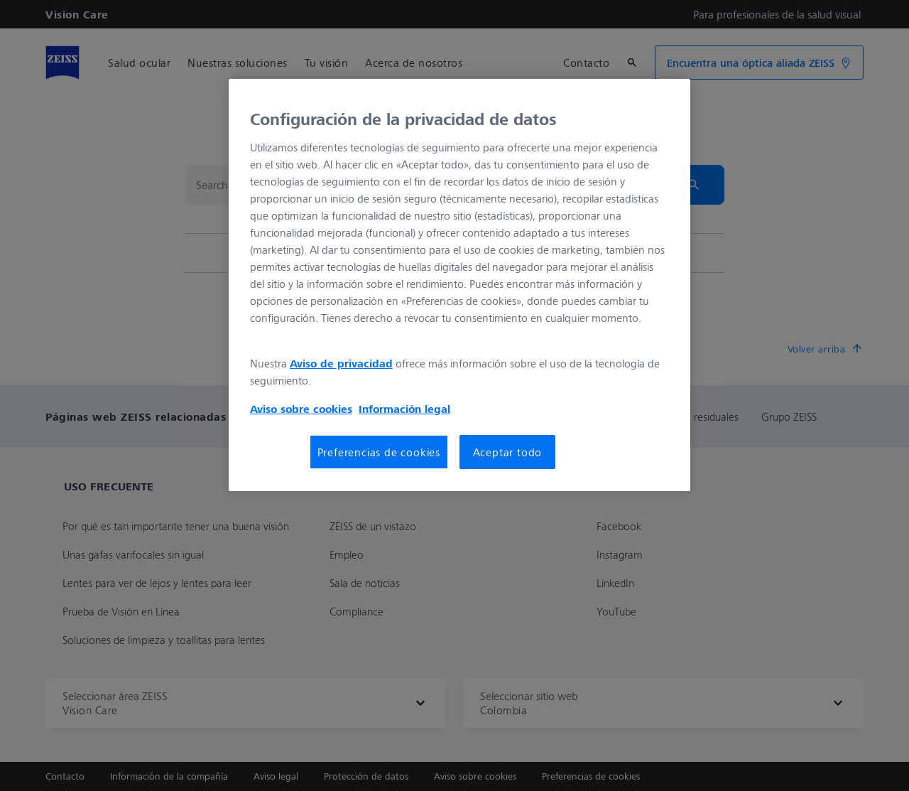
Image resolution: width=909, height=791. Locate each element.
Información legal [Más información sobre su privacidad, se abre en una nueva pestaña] (404, 408)
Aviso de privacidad (341, 363)
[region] (459, 285)
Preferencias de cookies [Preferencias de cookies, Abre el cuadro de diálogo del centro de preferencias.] (378, 452)
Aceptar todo (508, 452)
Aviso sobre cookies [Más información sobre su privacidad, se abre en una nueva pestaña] (301, 408)
